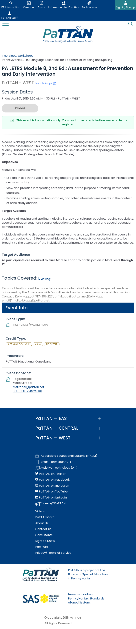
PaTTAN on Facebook (52, 480)
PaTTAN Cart (44, 517)
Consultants (44, 535)
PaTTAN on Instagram (52, 486)
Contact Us (43, 529)
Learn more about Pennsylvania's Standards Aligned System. (86, 598)
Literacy (44, 278)
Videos (40, 511)
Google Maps (45, 83)
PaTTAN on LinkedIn (51, 498)
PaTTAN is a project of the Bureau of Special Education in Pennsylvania (88, 574)
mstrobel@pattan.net (28, 387)
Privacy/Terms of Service (53, 553)
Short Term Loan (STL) (54, 462)
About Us (41, 523)
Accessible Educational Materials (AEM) (66, 456)
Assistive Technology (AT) (56, 468)
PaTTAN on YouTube (51, 492)
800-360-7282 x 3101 (27, 391)
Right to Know (45, 541)
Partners (41, 547)
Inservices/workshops (17, 56)
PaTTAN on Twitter (50, 474)
